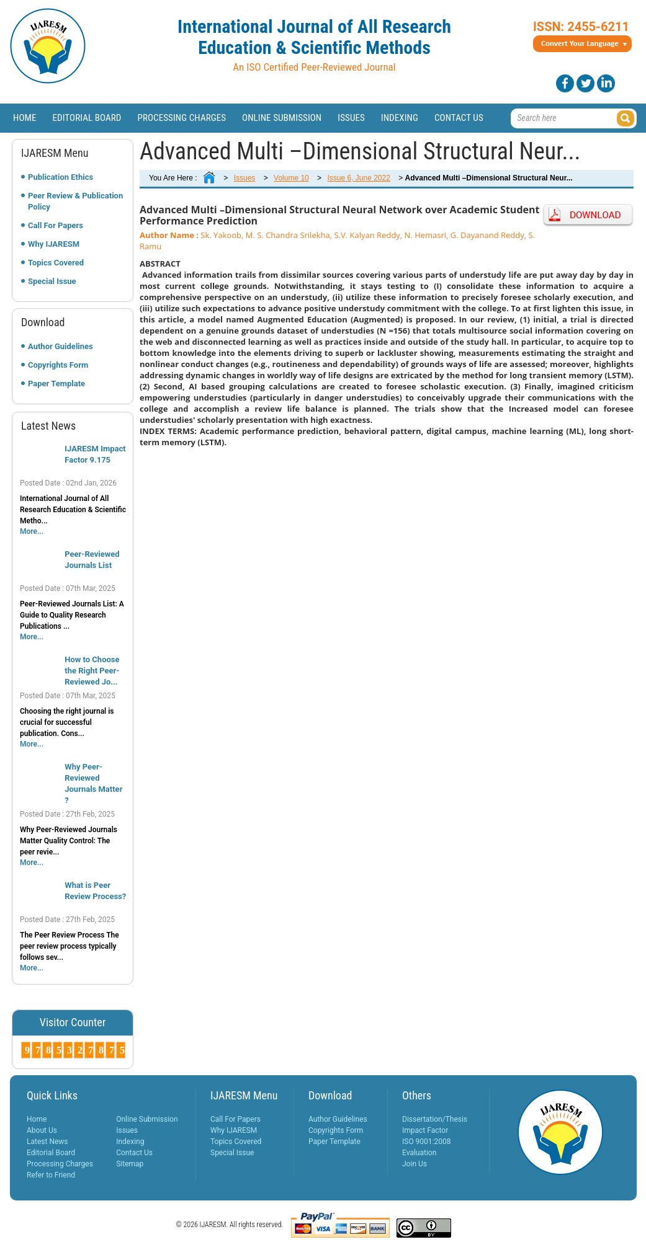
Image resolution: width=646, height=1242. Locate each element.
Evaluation (419, 1152)
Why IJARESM (53, 244)
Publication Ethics (60, 177)
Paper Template (56, 383)
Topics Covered (56, 262)
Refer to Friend (51, 1175)
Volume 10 (291, 178)
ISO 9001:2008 (426, 1141)
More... (31, 531)
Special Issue (52, 281)
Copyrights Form (58, 365)
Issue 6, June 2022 (358, 178)
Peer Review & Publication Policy (75, 201)
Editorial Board (87, 117)
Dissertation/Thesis (434, 1119)
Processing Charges (181, 117)
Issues (351, 117)
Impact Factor (425, 1130)
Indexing (399, 117)
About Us (42, 1130)
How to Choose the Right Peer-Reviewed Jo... (92, 670)
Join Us (414, 1164)
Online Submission (281, 117)
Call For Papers (55, 225)
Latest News (47, 1141)
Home (25, 117)
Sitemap (129, 1164)
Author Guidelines (60, 346)
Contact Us (458, 117)
